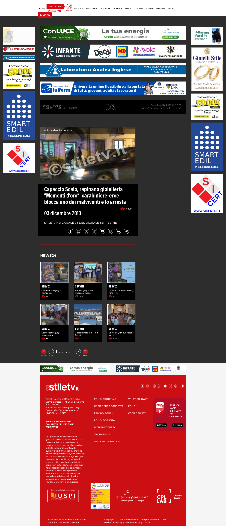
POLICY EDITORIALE (105, 399)
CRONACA (78, 8)
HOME (42, 8)
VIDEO (45, 15)
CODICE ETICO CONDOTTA (108, 406)
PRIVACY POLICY (103, 413)
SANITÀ (128, 8)
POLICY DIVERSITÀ (104, 420)
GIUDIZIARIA (91, 8)
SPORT (171, 8)
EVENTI (149, 8)
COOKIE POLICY (137, 413)
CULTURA (139, 8)
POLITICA (118, 8)
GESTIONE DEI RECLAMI (107, 441)
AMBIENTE (160, 8)
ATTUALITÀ (105, 8)
